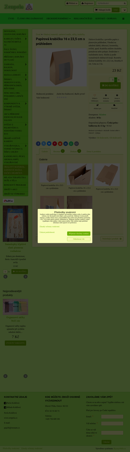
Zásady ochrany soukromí (49, 226)
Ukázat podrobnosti (47, 232)
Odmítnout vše (78, 239)
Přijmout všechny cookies (79, 233)
